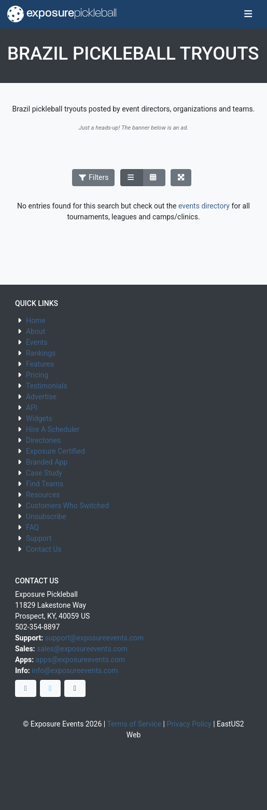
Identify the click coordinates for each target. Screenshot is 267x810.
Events (36, 342)
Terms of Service (134, 724)
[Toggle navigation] (248, 14)
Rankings (40, 353)
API (31, 407)
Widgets (39, 418)
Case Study (44, 473)
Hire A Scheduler (52, 429)
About (35, 331)
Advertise (41, 397)
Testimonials (46, 386)
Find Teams (44, 484)
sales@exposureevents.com (82, 649)
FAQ (32, 527)
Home (36, 320)
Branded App (46, 462)
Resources (43, 495)
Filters (93, 177)
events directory (204, 206)
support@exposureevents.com (94, 638)
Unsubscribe (46, 516)
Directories (43, 440)
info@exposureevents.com (75, 670)
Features (40, 364)
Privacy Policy (189, 724)
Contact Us (44, 549)
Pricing (37, 375)
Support (38, 538)
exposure (62, 14)
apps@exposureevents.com (80, 659)
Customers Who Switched (67, 505)
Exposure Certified (55, 451)
